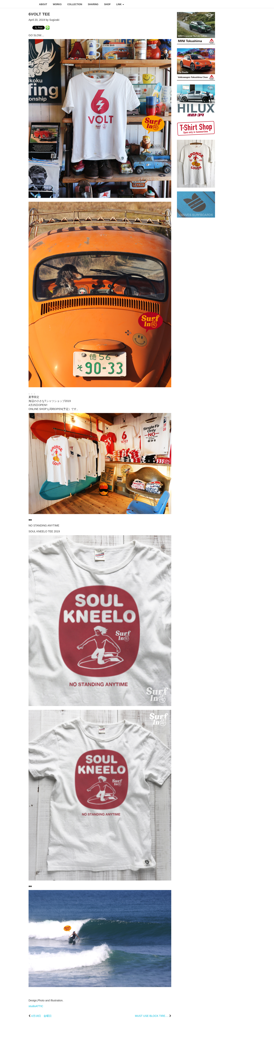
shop (107, 4)
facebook (244, 4)
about (43, 4)
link (120, 4)
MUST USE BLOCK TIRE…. (152, 1015)
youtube (260, 4)
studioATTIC (36, 1006)
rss (269, 4)
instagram (252, 4)
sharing (93, 4)
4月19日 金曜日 (41, 1015)
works (57, 4)
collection (74, 4)
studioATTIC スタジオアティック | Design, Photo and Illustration (18, 4)
